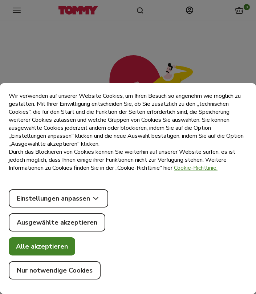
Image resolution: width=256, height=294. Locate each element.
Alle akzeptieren (42, 246)
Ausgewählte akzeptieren (57, 222)
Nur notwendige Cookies (55, 270)
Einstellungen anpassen (58, 198)
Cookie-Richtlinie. (196, 168)
